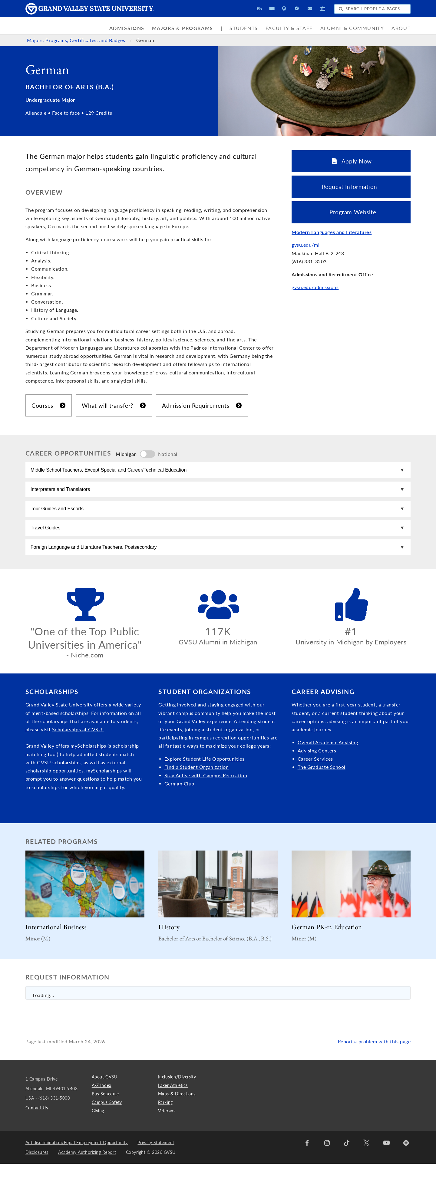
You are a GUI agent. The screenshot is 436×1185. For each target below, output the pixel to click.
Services (323, 779)
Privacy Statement (155, 1163)
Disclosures (36, 1173)
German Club (179, 804)
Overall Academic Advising (328, 763)
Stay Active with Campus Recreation (205, 796)
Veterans (166, 1131)
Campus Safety (107, 1123)
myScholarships (89, 767)
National (167, 454)
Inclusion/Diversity (177, 1097)
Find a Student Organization (196, 788)
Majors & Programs (182, 28)
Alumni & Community (352, 28)
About (401, 28)
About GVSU (104, 1097)
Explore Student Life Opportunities (204, 779)
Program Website (351, 212)
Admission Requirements (202, 405)
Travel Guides (48, 542)
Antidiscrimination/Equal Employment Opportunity (76, 1163)
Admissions (126, 28)
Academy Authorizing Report (87, 1173)
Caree (304, 779)
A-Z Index (101, 1106)
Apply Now (352, 161)
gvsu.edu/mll (306, 245)
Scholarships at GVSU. (78, 750)
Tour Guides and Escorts (59, 519)
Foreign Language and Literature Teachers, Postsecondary (96, 565)
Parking (165, 1123)
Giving (98, 1131)
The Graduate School (321, 788)
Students (244, 28)
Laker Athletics (173, 1106)
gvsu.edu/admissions (315, 287)
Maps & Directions (177, 1114)
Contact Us (36, 1128)
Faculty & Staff (289, 28)
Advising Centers (317, 771)
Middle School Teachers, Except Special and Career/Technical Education (111, 472)
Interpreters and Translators (62, 495)
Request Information (351, 186)
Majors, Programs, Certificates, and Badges (77, 40)
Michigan (126, 454)
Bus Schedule (105, 1114)
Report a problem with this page (374, 1062)
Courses (48, 405)
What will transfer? (114, 405)
